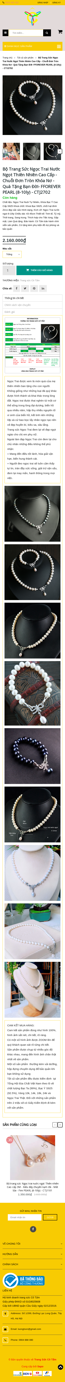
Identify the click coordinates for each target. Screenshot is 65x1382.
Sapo (40, 1366)
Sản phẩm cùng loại (20, 1125)
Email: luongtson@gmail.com (26, 1329)
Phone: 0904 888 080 (22, 1340)
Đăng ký (57, 3)
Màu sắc (7, 248)
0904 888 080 (12, 2)
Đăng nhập (43, 3)
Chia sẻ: (7, 288)
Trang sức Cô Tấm (30, 280)
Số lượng (8, 263)
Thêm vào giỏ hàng (39, 270)
